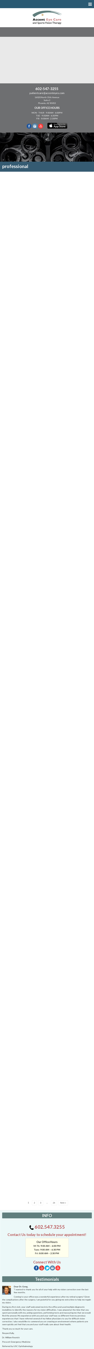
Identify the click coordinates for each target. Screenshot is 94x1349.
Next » (63, 1121)
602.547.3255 (47, 1145)
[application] (24, 1307)
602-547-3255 (46, 89)
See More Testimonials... (47, 1273)
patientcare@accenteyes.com (46, 93)
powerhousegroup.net (57, 1345)
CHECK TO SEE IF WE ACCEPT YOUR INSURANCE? (47, 1286)
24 (54, 1121)
